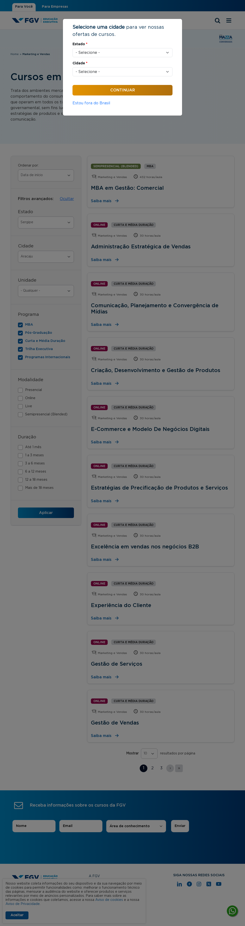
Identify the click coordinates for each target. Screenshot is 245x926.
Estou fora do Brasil (91, 103)
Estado (79, 44)
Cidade (79, 63)
